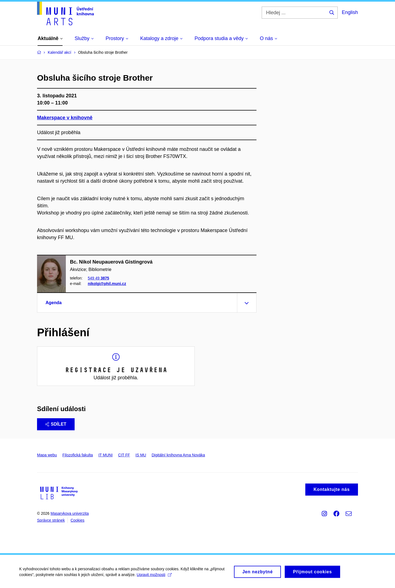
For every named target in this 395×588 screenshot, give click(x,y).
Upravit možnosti (154, 577)
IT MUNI (105, 455)
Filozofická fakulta (77, 455)
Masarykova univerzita (69, 513)
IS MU (141, 455)
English (350, 12)
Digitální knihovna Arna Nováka (178, 455)
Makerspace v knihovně (64, 117)
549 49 (98, 278)
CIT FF (124, 455)
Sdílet (55, 424)
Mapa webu (47, 455)
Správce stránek (51, 520)
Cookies (77, 520)
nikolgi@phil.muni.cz (107, 284)
